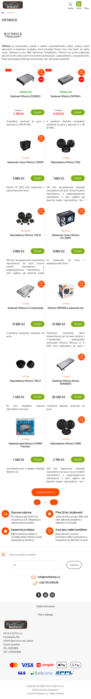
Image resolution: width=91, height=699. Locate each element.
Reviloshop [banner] (13, 5)
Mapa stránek (57, 693)
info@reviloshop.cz (49, 576)
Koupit (37, 112)
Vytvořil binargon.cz (37, 693)
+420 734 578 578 (48, 582)
